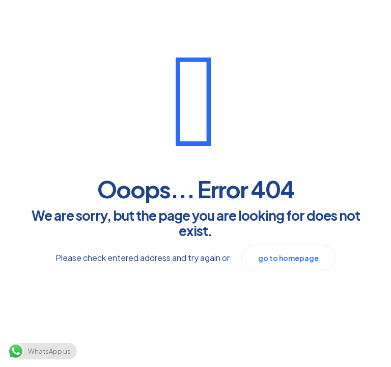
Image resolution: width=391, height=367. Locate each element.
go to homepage (288, 258)
